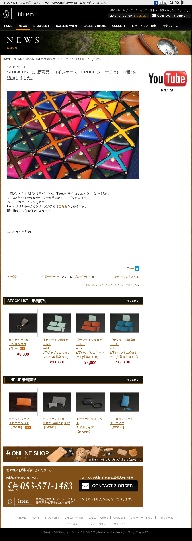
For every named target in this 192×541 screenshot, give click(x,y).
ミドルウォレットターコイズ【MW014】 (121, 423)
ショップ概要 (71, 524)
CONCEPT (118, 26)
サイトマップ (121, 524)
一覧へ (14, 276)
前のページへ (53, 276)
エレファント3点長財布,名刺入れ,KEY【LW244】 (56, 423)
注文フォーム (170, 26)
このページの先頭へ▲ (125, 276)
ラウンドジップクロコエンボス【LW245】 (19, 423)
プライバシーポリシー (96, 524)
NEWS (23, 26)
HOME (8, 26)
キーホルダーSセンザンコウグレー (18, 344)
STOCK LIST (41, 26)
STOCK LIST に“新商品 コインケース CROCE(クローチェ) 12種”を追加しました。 (55, 2)
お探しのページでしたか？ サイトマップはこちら (111, 285)
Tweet (131, 268)
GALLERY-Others (95, 26)
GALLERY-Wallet (66, 26)
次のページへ (83, 276)
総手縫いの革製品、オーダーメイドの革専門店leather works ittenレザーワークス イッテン (96, 532)
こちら (63, 206)
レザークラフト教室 (144, 26)
